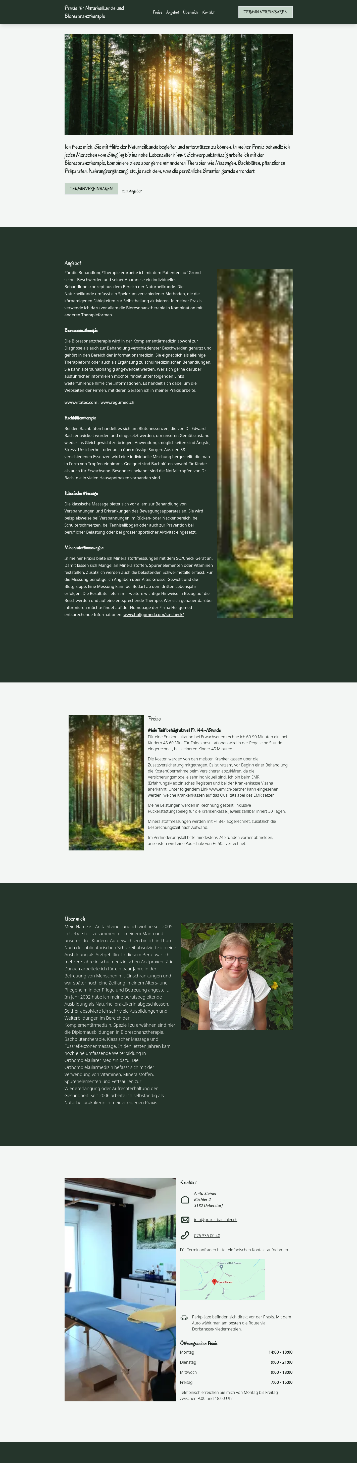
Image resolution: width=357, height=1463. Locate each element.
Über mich (190, 12)
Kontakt (208, 12)
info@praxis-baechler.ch (215, 1219)
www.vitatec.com (81, 402)
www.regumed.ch (117, 402)
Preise (157, 12)
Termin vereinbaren (265, 12)
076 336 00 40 (207, 1235)
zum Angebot (131, 191)
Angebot (172, 12)
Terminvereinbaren (91, 189)
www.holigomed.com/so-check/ (153, 614)
